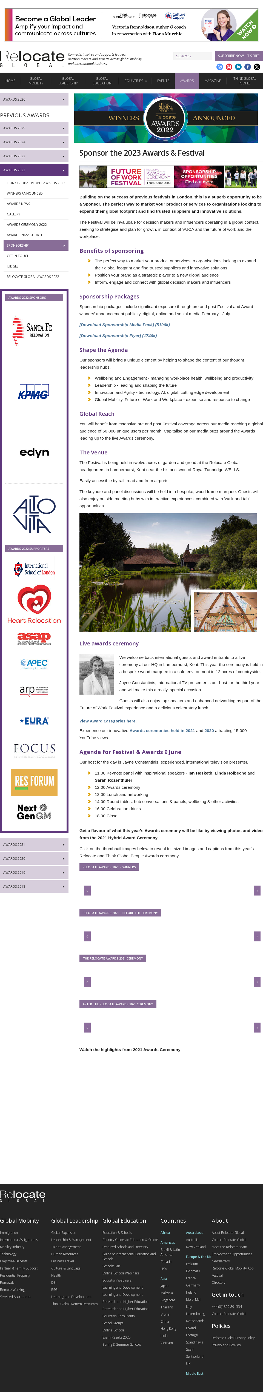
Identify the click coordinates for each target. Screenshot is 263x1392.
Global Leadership (68, 81)
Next (257, 888)
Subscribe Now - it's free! (239, 55)
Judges (36, 266)
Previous (91, 888)
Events (163, 80)
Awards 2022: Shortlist (36, 235)
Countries (133, 80)
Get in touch (36, 256)
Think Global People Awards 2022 (36, 184)
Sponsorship (36, 245)
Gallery (36, 214)
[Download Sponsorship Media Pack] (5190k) (124, 324)
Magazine (213, 80)
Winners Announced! (36, 193)
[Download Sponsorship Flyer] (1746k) (118, 335)
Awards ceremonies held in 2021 (162, 730)
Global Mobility (36, 81)
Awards (187, 80)
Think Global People (244, 81)
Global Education (102, 81)
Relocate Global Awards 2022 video (36, 278)
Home (10, 80)
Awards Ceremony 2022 (36, 225)
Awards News (36, 204)
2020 (209, 730)
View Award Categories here (107, 721)
